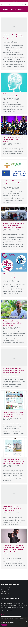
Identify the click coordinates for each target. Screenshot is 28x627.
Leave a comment (14, 42)
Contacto (12, 624)
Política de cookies (21, 625)
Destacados (9, 41)
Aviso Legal (14, 625)
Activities (5, 41)
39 (21, 574)
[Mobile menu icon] (26, 4)
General (14, 41)
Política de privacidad (7, 625)
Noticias (18, 41)
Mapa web (7, 624)
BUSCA (3, 614)
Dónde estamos (18, 624)
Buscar (24, 617)
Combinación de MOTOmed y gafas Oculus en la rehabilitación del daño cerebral (13, 37)
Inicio (3, 624)
